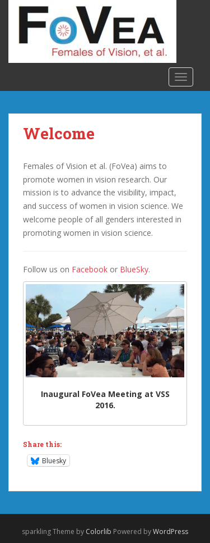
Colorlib (98, 531)
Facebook (90, 269)
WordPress (170, 531)
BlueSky (134, 269)
